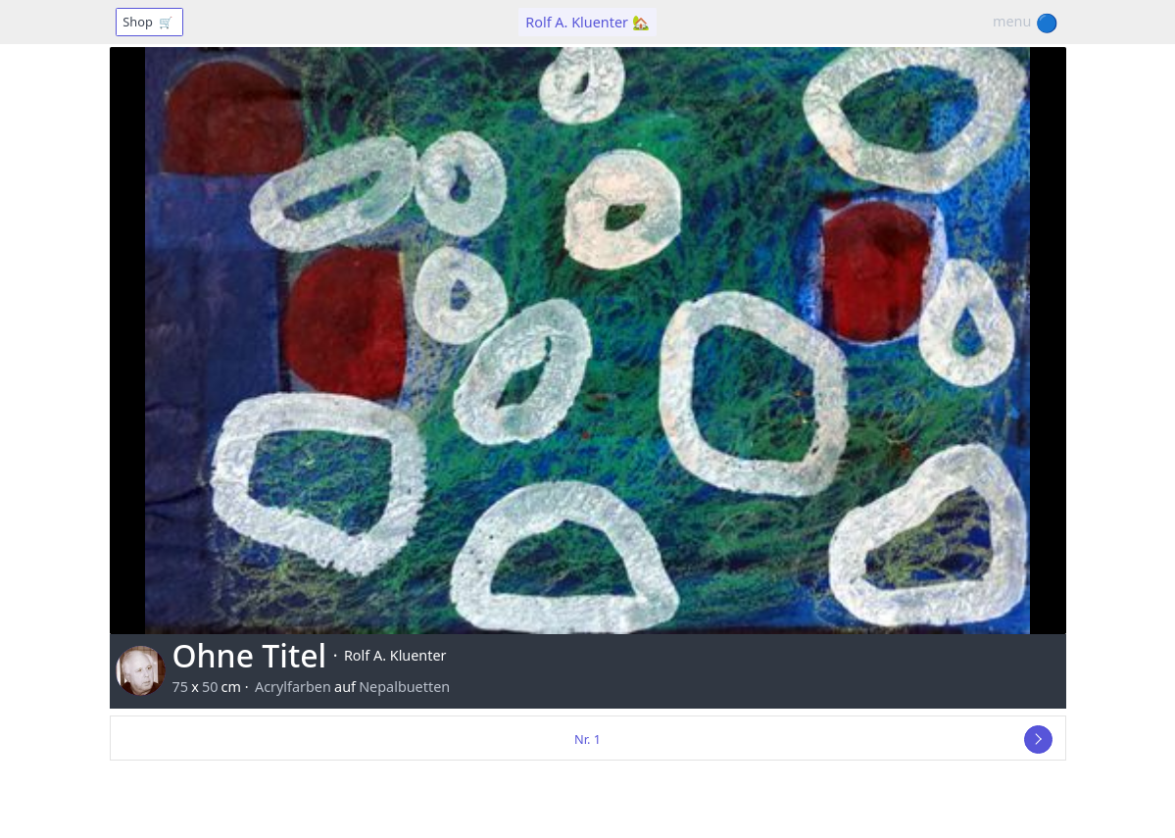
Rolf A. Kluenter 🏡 (587, 22)
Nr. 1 (587, 739)
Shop (148, 22)
